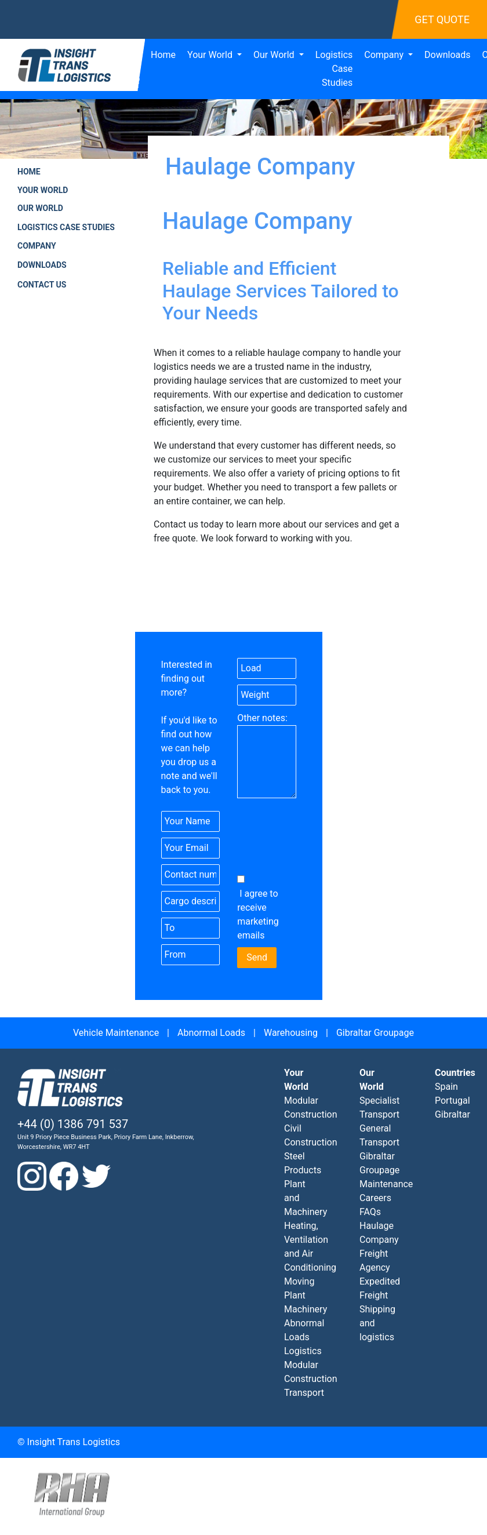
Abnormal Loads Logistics (304, 1337)
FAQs (370, 1211)
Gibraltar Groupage (375, 1032)
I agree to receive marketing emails (258, 914)
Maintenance (386, 1184)
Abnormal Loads (211, 1032)
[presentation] (305, 845)
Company (385, 54)
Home (163, 54)
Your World (211, 54)
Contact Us (41, 284)
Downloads (447, 54)
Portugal (452, 1100)
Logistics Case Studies (334, 68)
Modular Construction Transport (310, 1378)
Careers (375, 1197)
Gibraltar (452, 1114)
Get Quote (442, 19)
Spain (446, 1086)
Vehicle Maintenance (116, 1032)
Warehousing (291, 1032)
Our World (275, 54)
